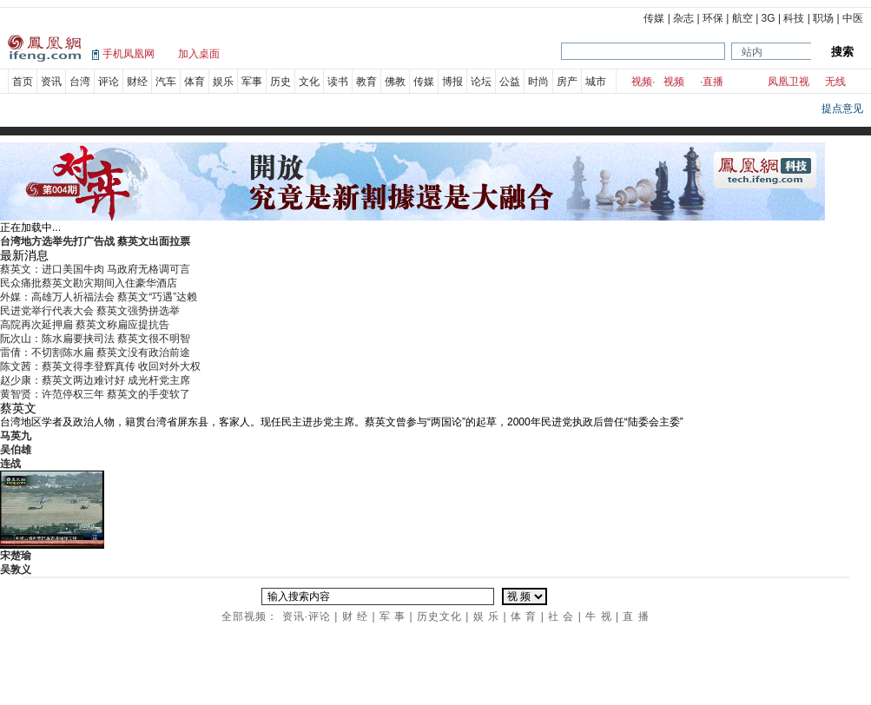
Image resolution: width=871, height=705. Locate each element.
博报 (452, 82)
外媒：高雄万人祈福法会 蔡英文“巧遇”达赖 (98, 297)
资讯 (51, 82)
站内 (752, 52)
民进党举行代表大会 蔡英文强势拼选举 (90, 311)
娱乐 (223, 82)
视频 (641, 82)
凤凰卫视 (788, 82)
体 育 (524, 616)
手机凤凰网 (128, 54)
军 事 (392, 616)
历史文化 (439, 616)
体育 (194, 82)
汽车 (165, 82)
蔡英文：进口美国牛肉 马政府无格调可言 (95, 269)
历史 (280, 82)
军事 (251, 82)
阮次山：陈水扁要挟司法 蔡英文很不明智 (95, 339)
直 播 (636, 616)
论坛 (481, 82)
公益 (509, 82)
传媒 (653, 18)
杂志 (683, 18)
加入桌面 (199, 54)
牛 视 (598, 616)
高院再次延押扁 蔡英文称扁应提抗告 (84, 325)
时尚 (538, 82)
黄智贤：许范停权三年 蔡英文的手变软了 (95, 394)
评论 (108, 82)
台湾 (79, 82)
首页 (22, 82)
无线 (835, 82)
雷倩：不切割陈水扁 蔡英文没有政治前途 (95, 352)
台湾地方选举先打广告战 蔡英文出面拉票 (95, 241)
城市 (595, 82)
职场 (823, 18)
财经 (137, 82)
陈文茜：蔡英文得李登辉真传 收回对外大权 (100, 366)
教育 (366, 82)
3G (768, 18)
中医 (852, 18)
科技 (793, 18)
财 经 (355, 616)
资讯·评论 (306, 616)
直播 (713, 82)
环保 (713, 18)
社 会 (561, 616)
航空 (742, 18)
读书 (337, 82)
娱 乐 (486, 616)
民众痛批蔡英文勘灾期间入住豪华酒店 (88, 283)
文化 (309, 82)
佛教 (395, 82)
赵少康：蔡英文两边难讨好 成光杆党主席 (95, 380)
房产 (567, 82)
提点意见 (842, 108)
